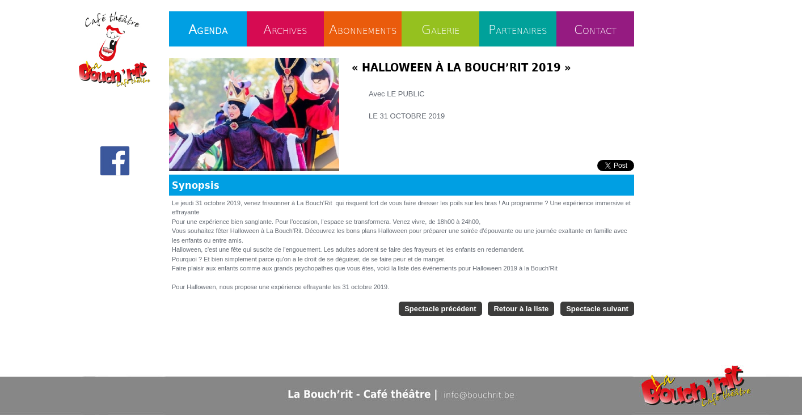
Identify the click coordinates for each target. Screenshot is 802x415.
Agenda (207, 28)
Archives (285, 28)
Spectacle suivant (597, 308)
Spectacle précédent (440, 308)
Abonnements (363, 28)
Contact (595, 28)
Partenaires (517, 28)
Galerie (440, 28)
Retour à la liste (520, 308)
